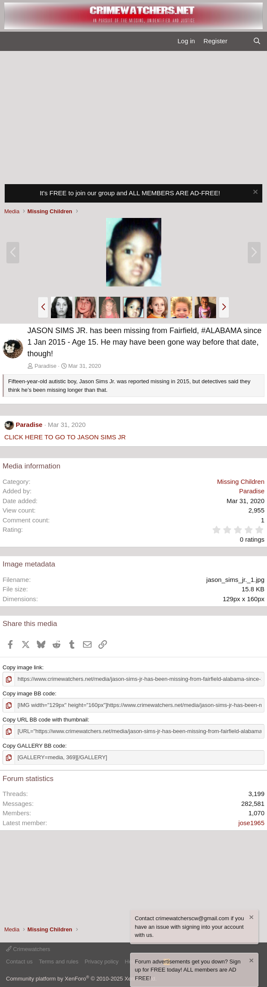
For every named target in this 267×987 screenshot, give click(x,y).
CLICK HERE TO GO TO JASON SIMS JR (65, 437)
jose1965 (251, 822)
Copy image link (22, 667)
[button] (43, 307)
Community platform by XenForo (81, 978)
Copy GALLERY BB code (34, 745)
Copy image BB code (29, 693)
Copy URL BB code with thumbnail (45, 719)
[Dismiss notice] (254, 192)
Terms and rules (58, 961)
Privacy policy (102, 961)
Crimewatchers (28, 949)
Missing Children (240, 481)
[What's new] (239, 41)
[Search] (257, 41)
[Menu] (10, 41)
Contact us (19, 961)
